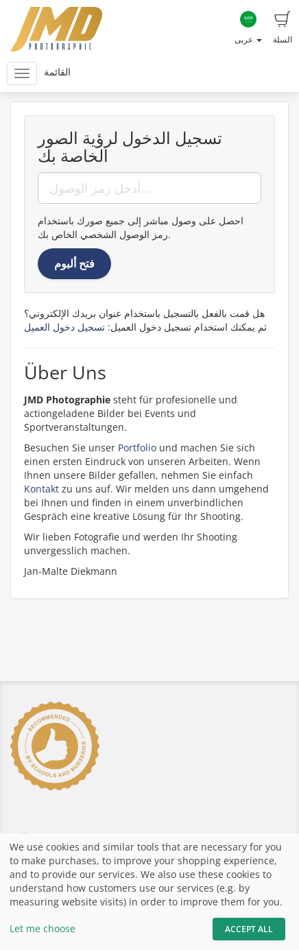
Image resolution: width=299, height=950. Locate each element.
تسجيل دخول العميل (64, 326)
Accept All (249, 929)
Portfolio (137, 447)
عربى (248, 28)
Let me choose (42, 928)
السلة (282, 28)
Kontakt (41, 488)
